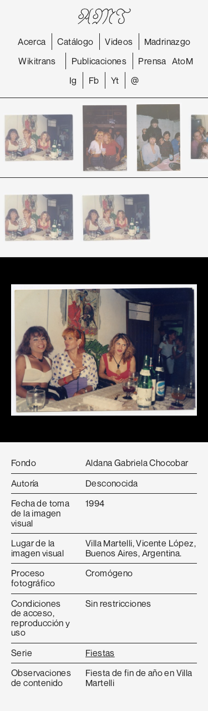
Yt (115, 80)
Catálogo (75, 41)
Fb (94, 80)
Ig (73, 80)
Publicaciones (99, 61)
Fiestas (100, 652)
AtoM (183, 61)
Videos (119, 41)
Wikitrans (36, 61)
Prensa (152, 61)
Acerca (31, 41)
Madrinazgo (167, 41)
